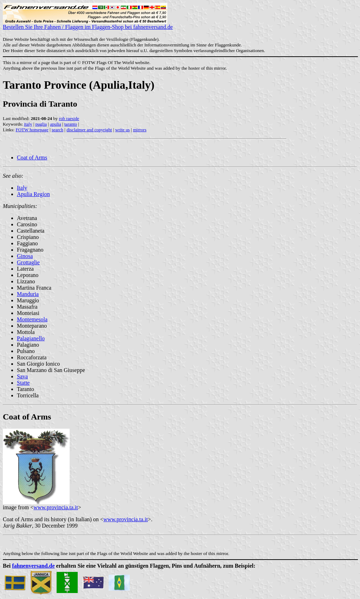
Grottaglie (28, 262)
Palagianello (31, 338)
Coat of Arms (32, 157)
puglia (41, 124)
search (57, 129)
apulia (55, 124)
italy (28, 124)
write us (122, 129)
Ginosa (25, 256)
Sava (22, 376)
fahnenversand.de (33, 566)
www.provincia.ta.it (55, 507)
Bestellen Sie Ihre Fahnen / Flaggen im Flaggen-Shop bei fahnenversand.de (88, 24)
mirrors (139, 129)
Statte (23, 383)
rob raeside (69, 118)
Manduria (28, 294)
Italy (22, 188)
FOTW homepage (31, 129)
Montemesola (32, 319)
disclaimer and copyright (89, 129)
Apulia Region (33, 194)
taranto (70, 124)
